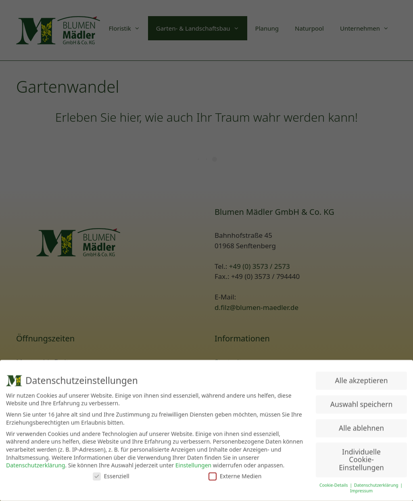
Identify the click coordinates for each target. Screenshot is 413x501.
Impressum (361, 490)
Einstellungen (193, 464)
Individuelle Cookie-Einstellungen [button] (361, 458)
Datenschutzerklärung (35, 464)
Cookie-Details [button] (334, 484)
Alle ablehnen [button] (361, 427)
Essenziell (111, 475)
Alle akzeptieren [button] (361, 379)
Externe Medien (235, 475)
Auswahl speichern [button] (361, 403)
